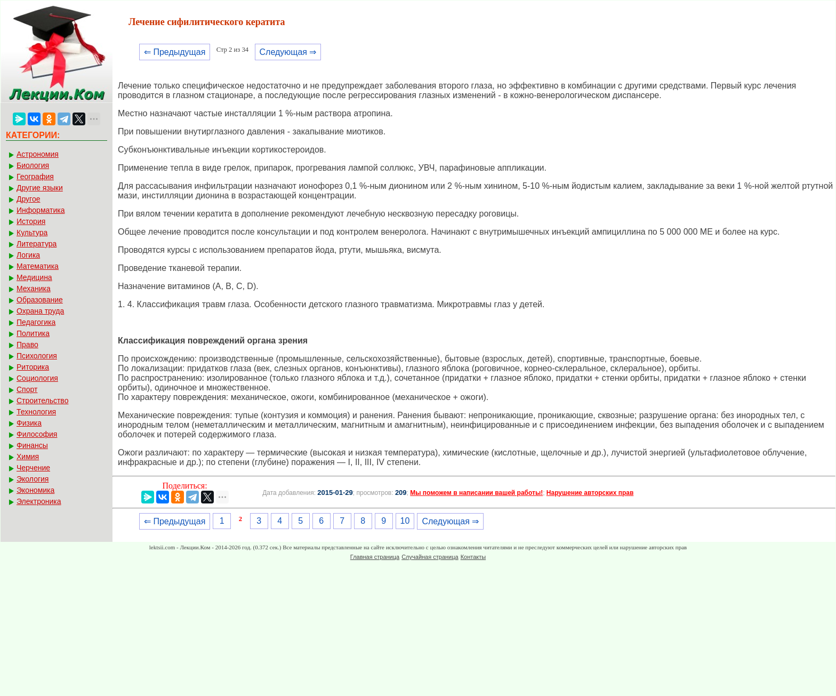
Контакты (473, 557)
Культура (32, 232)
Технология (36, 411)
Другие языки (40, 187)
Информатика (41, 210)
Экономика (35, 490)
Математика (38, 266)
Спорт (27, 389)
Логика (28, 255)
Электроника (39, 501)
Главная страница (374, 557)
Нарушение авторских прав (589, 493)
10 (405, 520)
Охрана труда (40, 311)
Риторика (33, 367)
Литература (37, 243)
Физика (29, 423)
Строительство (42, 400)
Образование (40, 299)
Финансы (32, 445)
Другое (28, 199)
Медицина (34, 277)
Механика (34, 288)
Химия (28, 456)
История (31, 221)
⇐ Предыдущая (174, 52)
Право (27, 344)
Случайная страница (429, 557)
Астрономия (38, 154)
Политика (33, 333)
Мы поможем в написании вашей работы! (476, 493)
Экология (33, 479)
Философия (37, 434)
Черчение (33, 467)
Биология (33, 165)
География (35, 176)
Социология (37, 378)
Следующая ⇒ (288, 52)
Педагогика (36, 322)
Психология (37, 355)
